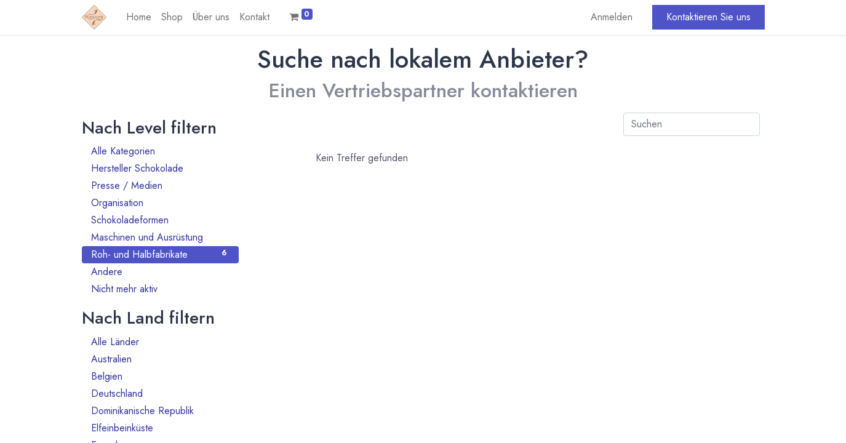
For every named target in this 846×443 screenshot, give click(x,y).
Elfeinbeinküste (160, 428)
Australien (160, 359)
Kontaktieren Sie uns (708, 17)
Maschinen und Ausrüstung (160, 237)
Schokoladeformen (160, 220)
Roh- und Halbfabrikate (160, 254)
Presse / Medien (160, 185)
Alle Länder (160, 342)
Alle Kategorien (160, 151)
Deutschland (160, 393)
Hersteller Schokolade (160, 168)
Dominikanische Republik (160, 411)
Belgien (160, 376)
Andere (160, 272)
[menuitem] (138, 17)
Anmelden (612, 17)
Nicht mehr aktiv (160, 289)
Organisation (160, 203)
